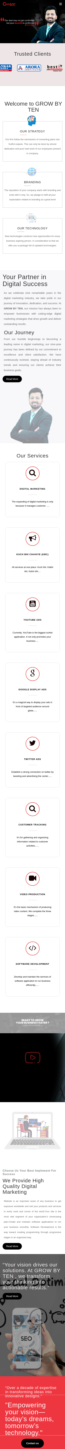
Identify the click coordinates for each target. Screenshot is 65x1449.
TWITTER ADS (32, 689)
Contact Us (15, 1355)
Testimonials (16, 1339)
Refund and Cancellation (23, 1351)
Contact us (32, 1234)
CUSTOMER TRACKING (33, 755)
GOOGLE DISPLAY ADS (32, 620)
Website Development (21, 1389)
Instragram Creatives (21, 1381)
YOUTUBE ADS (32, 550)
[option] (32, 21)
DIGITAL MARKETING (32, 419)
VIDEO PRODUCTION (32, 824)
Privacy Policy (17, 1343)
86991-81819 (25, 1427)
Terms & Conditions (20, 1347)
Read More (12, 362)
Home (13, 1326)
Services (14, 1334)
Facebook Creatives (20, 1376)
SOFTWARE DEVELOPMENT (32, 894)
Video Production (19, 1393)
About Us (15, 1330)
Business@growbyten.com (32, 1432)
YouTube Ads (17, 1385)
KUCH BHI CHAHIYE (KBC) (32, 484)
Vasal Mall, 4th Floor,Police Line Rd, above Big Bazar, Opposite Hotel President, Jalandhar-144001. (32, 1419)
